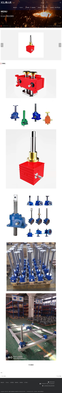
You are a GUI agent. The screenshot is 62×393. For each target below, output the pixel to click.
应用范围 (27, 7)
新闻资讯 (33, 7)
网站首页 (15, 7)
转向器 (5, 376)
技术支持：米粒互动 (37, 391)
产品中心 (21, 7)
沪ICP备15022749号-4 (30, 391)
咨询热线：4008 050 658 (55, 7)
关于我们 (46, 7)
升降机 (60, 376)
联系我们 (39, 7)
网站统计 (42, 391)
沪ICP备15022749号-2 (22, 391)
